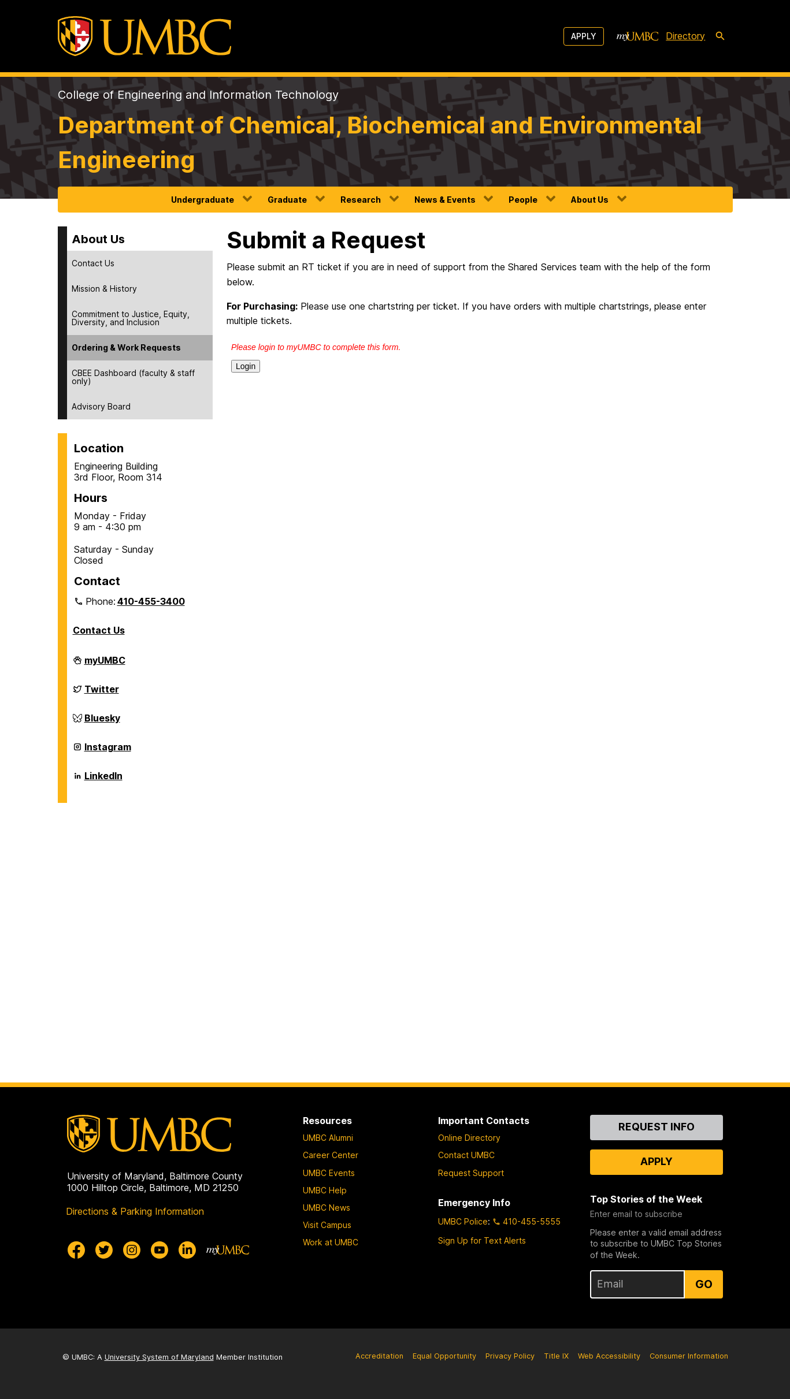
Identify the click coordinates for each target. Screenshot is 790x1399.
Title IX (556, 1356)
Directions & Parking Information (135, 1211)
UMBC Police (463, 1221)
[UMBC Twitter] (104, 1250)
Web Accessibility (609, 1356)
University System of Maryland (159, 1357)
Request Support (471, 1173)
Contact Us (93, 263)
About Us (590, 199)
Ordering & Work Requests (126, 347)
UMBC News (326, 1207)
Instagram (107, 751)
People (523, 199)
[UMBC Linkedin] (187, 1250)
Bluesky (102, 722)
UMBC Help (325, 1190)
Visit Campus (327, 1225)
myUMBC (104, 664)
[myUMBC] (637, 36)
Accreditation (379, 1356)
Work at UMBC (330, 1242)
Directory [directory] (685, 36)
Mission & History (104, 288)
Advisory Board (101, 406)
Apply (583, 36)
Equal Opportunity (444, 1356)
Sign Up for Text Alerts (482, 1240)
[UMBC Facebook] (76, 1250)
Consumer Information (689, 1356)
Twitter (101, 693)
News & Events (445, 199)
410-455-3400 (151, 601)
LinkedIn (103, 780)
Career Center (330, 1155)
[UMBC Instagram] (131, 1250)
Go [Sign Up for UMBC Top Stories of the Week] (704, 1284)
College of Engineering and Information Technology (198, 95)
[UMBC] (144, 36)
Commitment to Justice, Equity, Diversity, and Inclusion (131, 318)
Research (360, 199)
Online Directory (469, 1138)
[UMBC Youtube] (159, 1250)
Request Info (656, 1127)
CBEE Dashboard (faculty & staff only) (133, 377)
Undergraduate (202, 199)
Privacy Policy (510, 1356)
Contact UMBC (466, 1155)
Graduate (287, 199)
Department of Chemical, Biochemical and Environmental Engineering (380, 142)
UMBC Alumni (328, 1138)
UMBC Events (329, 1173)
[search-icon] (720, 36)
